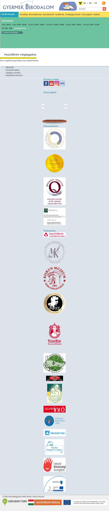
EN (85, 3)
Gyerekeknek (48, 14)
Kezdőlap (24, 14)
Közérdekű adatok (13, 70)
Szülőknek (59, 14)
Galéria (96, 14)
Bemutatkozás (35, 14)
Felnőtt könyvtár (8, 14)
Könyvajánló (87, 14)
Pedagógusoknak (73, 14)
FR (96, 3)
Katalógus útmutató (13, 73)
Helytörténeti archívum (14, 75)
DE (90, 3)
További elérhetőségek (10, 32)
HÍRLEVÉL (10, 68)
